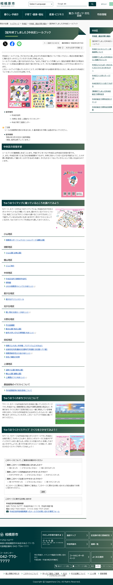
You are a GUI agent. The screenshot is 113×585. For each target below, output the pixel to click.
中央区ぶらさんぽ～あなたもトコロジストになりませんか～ (102, 67)
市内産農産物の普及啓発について (19, 390)
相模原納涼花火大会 (19, 353)
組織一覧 (94, 544)
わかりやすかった (16, 475)
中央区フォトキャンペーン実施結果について (101, 50)
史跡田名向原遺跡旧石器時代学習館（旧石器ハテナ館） (27, 349)
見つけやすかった (16, 482)
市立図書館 (10, 325)
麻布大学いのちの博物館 (21, 333)
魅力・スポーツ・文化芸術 (79, 14)
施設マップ (71, 535)
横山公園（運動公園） (14, 374)
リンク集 (93, 573)
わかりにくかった (52, 475)
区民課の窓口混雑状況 (100, 535)
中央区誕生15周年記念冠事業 (102, 108)
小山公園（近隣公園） (14, 253)
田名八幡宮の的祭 (13, 357)
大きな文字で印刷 (73, 48)
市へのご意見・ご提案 (50, 573)
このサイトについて (30, 573)
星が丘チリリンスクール (15, 299)
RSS (65, 573)
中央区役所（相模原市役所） (16, 279)
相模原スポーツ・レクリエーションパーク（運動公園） (25, 240)
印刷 (59, 48)
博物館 (8, 282)
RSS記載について (78, 573)
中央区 (24, 24)
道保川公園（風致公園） (14, 370)
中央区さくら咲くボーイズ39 (101, 77)
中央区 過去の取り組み (38, 24)
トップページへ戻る (81, 566)
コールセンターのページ (77, 557)
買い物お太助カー (18, 312)
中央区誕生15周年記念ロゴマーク (102, 100)
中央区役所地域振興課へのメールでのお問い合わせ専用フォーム (35, 511)
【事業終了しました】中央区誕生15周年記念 (101, 92)
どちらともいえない (29, 468)
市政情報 (101, 14)
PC (98, 566)
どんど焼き (10, 266)
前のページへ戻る (63, 566)
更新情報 (103, 573)
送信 (43, 492)
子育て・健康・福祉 (34, 14)
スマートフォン (107, 566)
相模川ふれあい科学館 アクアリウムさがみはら (24, 346)
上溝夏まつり (16, 377)
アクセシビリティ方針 (57, 575)
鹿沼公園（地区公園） (14, 329)
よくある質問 (97, 557)
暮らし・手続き (11, 14)
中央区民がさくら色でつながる (102, 85)
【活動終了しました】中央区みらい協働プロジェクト (102, 58)
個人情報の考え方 (12, 573)
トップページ (14, 24)
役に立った (13, 468)
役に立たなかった (48, 468)
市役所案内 (71, 544)
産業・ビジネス (56, 14)
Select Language (38, 4)
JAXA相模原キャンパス (20, 286)
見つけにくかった (53, 482)
